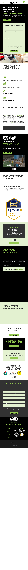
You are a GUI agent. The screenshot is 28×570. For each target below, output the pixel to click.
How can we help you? (8, 41)
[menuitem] (11, 415)
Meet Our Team (14, 329)
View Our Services (14, 318)
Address (6, 34)
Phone (5, 31)
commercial (18, 192)
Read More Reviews (14, 243)
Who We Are (8, 400)
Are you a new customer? (8, 38)
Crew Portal (8, 409)
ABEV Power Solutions (6, 114)
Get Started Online (14, 307)
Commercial (8, 403)
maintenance (7, 118)
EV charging (6, 115)
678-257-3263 (14, 394)
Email (15, 31)
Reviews (8, 406)
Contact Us (8, 408)
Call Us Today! (7, 19)
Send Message (14, 50)
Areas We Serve (8, 405)
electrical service (12, 122)
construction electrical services (17, 115)
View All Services (7, 152)
